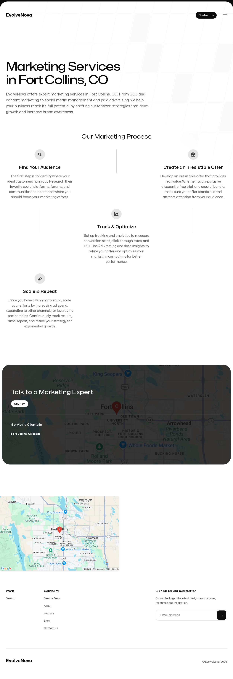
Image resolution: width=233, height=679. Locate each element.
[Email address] (191, 615)
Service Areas (52, 599)
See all (11, 599)
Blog (47, 621)
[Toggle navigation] (225, 15)
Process (49, 614)
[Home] (19, 15)
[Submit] (221, 615)
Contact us (51, 628)
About (48, 606)
